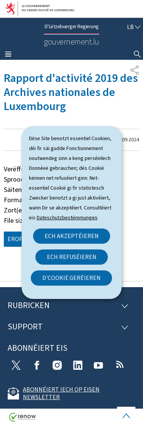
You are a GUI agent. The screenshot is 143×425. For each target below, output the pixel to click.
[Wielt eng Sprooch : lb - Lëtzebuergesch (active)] (133, 27)
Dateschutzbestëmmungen (67, 217)
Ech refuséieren (71, 257)
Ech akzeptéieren (72, 236)
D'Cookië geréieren (71, 278)
